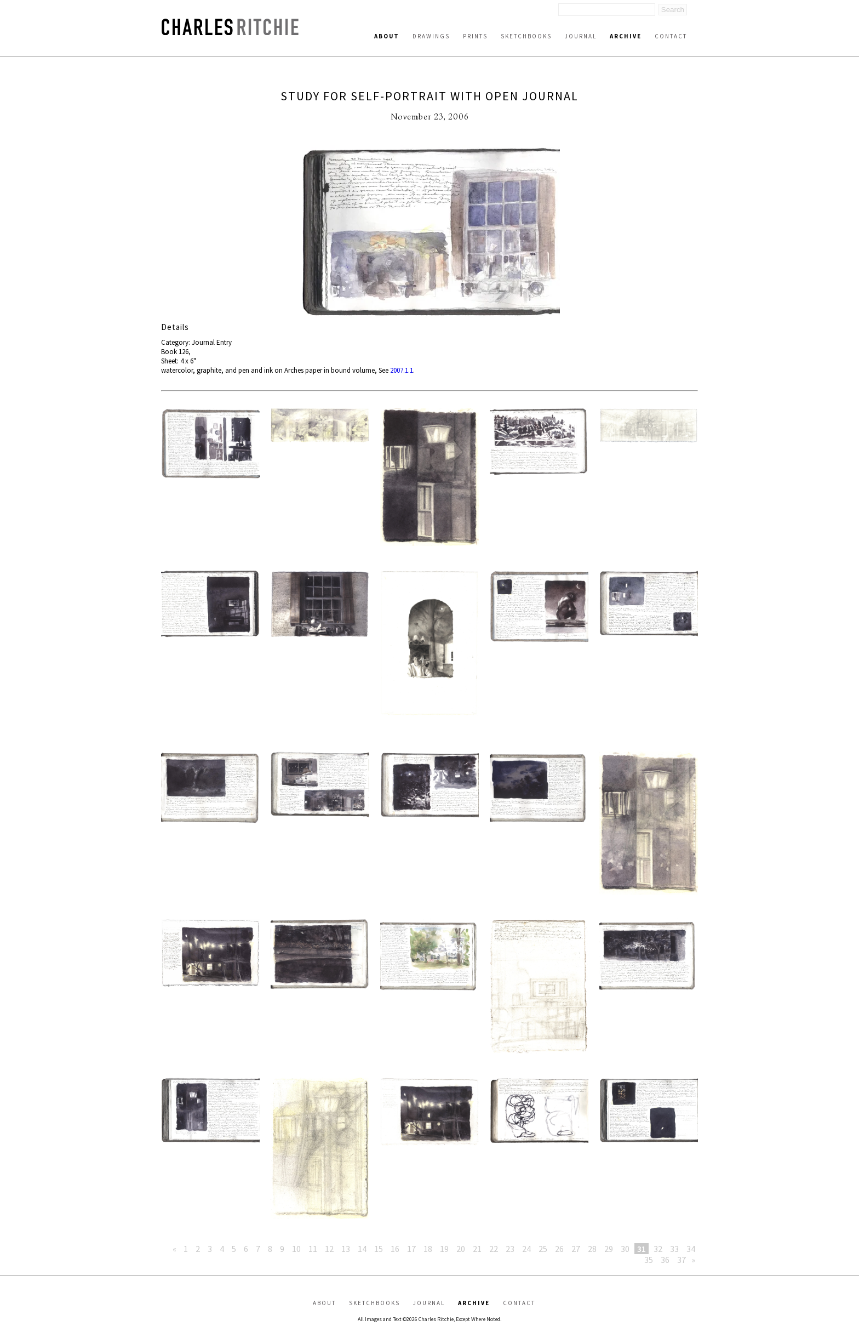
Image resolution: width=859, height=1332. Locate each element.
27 (575, 1248)
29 (608, 1248)
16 (395, 1248)
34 (690, 1248)
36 (665, 1259)
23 (510, 1248)
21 (477, 1248)
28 (592, 1248)
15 (378, 1248)
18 (427, 1248)
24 (526, 1248)
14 (362, 1248)
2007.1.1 (401, 370)
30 (625, 1248)
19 (444, 1248)
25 (543, 1248)
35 (648, 1259)
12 (329, 1248)
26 (559, 1248)
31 (641, 1248)
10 (296, 1248)
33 (674, 1248)
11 (312, 1248)
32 (658, 1248)
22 (493, 1248)
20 (460, 1248)
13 (345, 1248)
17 (411, 1248)
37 (681, 1259)
